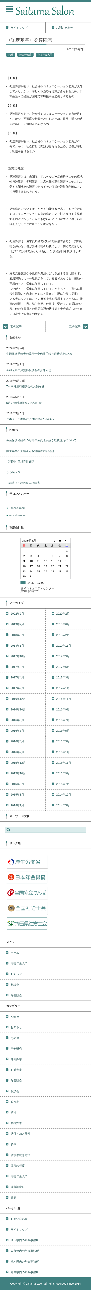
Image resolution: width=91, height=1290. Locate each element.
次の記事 (75, 326)
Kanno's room (17, 507)
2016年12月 (18, 698)
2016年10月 (18, 709)
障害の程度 (25, 54)
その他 (15, 1038)
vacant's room (17, 515)
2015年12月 (18, 762)
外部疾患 (16, 1059)
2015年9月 (63, 773)
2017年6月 (63, 666)
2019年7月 (17, 624)
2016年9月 (63, 709)
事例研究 (16, 1048)
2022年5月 (17, 613)
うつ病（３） (14, 472)
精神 (10, 54)
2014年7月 (17, 805)
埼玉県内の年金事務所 (25, 1240)
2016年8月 (17, 720)
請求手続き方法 (20, 1155)
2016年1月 (63, 752)
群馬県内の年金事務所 (25, 1272)
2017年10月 (18, 656)
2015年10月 (18, 773)
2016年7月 (63, 720)
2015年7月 (63, 784)
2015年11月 (63, 762)
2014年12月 (63, 794)
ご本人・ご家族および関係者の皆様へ (30, 419)
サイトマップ (19, 1229)
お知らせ (16, 974)
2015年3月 (17, 794)
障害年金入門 (45, 54)
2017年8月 (17, 666)
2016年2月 (17, 752)
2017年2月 (17, 688)
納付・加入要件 (20, 1133)
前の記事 (16, 326)
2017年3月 (63, 677)
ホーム (15, 952)
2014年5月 (63, 805)
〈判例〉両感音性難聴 (20, 461)
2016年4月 (17, 741)
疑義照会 (16, 995)
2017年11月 (63, 645)
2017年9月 (63, 656)
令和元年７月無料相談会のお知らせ (28, 370)
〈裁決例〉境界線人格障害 (23, 482)
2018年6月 (63, 624)
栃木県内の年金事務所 (25, 1261)
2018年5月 (17, 635)
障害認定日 (18, 1187)
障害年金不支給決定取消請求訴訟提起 (30, 451)
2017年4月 (17, 677)
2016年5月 (63, 730)
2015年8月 (17, 784)
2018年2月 (63, 635)
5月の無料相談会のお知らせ (24, 402)
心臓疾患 (16, 1069)
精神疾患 (16, 1123)
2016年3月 (63, 741)
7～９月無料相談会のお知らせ (25, 386)
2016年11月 (63, 698)
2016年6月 (17, 730)
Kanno (15, 1016)
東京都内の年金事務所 (25, 1250)
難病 (13, 1197)
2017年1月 (63, 688)
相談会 (15, 984)
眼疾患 (15, 1101)
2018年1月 (17, 645)
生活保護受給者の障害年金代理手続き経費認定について (41, 353)
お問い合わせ (19, 1219)
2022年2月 (63, 613)
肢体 (13, 1144)
